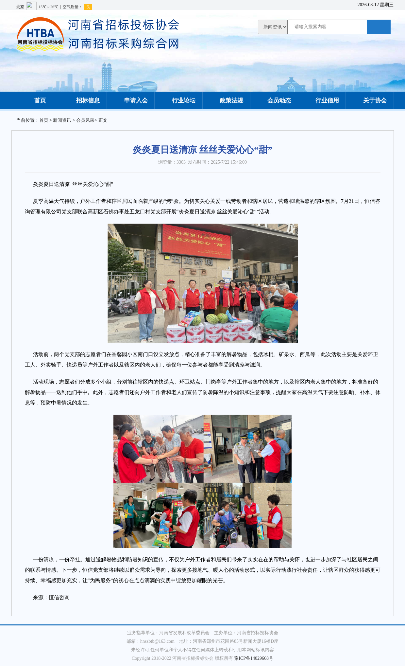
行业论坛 (178, 100)
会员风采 (85, 120)
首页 (35, 100)
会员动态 (274, 100)
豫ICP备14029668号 (253, 658)
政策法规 (226, 100)
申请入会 (131, 100)
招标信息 (83, 100)
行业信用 (322, 100)
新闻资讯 (62, 120)
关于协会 (370, 100)
